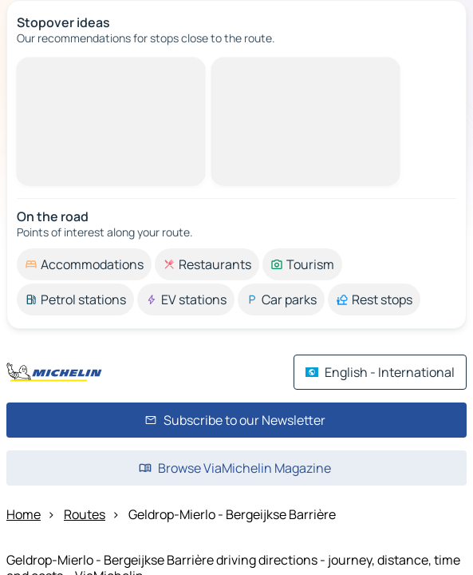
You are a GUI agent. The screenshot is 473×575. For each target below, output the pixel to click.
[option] (84, 264)
